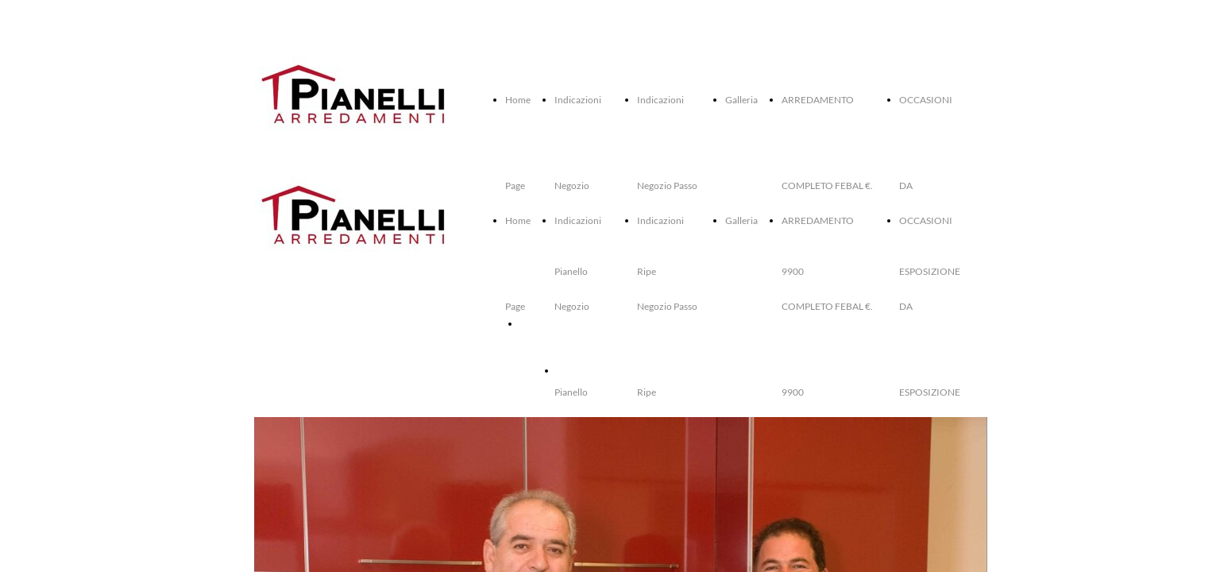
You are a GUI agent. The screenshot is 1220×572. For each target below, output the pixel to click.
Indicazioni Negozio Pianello (577, 306)
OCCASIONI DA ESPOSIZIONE (622, 371)
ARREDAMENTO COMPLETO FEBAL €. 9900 (827, 306)
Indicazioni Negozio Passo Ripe (667, 306)
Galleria (741, 100)
